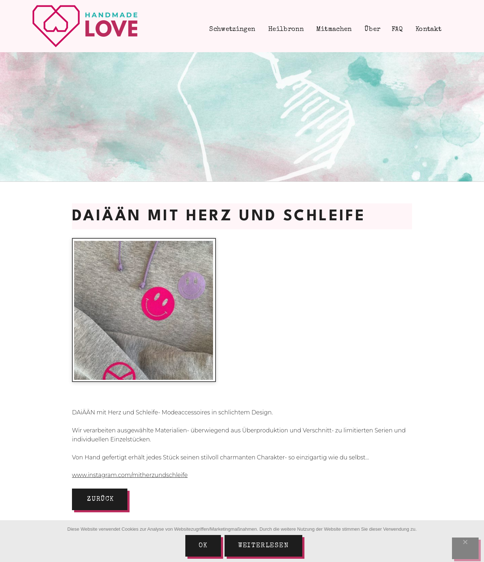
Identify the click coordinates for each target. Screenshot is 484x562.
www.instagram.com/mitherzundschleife (130, 475)
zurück (100, 499)
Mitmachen (333, 29)
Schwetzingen (231, 29)
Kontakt (428, 29)
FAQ (397, 29)
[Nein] (465, 548)
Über (372, 29)
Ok (203, 546)
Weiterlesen (263, 546)
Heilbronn (285, 29)
